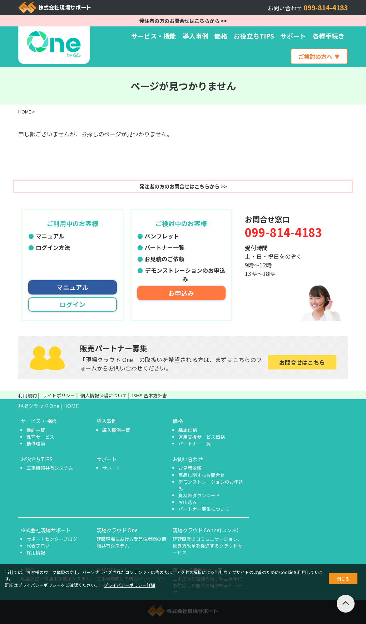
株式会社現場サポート (46, 530)
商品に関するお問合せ (201, 475)
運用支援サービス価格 (201, 436)
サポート (293, 35)
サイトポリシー (59, 395)
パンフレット (161, 236)
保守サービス (40, 436)
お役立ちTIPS (254, 35)
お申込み (181, 292)
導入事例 (195, 35)
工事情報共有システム (49, 467)
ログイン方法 (53, 247)
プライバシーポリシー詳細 (129, 585)
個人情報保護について (103, 395)
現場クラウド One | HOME (48, 405)
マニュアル (50, 236)
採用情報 (35, 552)
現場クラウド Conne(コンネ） (207, 530)
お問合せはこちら (302, 362)
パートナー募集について (203, 508)
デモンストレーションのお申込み (185, 274)
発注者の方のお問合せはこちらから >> (183, 20)
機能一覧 (35, 430)
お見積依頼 (190, 467)
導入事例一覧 (116, 430)
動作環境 (35, 443)
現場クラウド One (117, 530)
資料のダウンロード (199, 495)
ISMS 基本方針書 (149, 395)
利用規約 (27, 395)
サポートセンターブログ (51, 538)
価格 (220, 35)
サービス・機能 (153, 35)
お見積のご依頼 (164, 259)
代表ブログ (38, 545)
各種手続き (328, 35)
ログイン (72, 304)
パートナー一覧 (164, 247)
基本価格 (187, 430)
